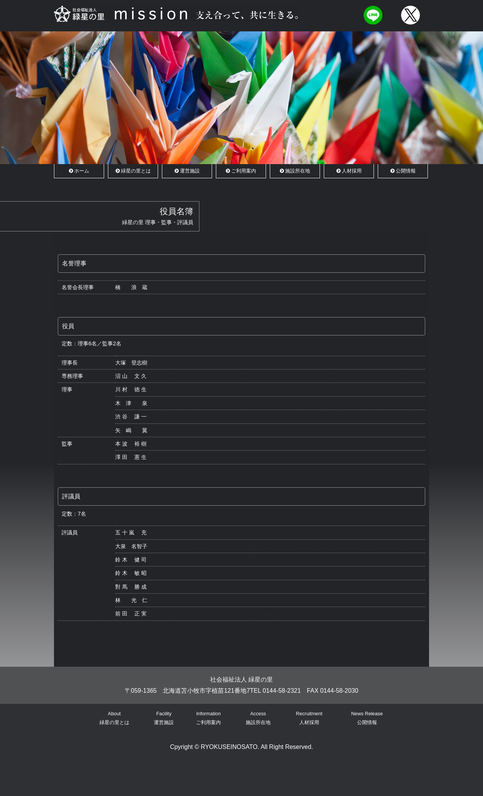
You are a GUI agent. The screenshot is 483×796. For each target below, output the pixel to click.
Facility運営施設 (164, 718)
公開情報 (403, 171)
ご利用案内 (241, 171)
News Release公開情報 (367, 718)
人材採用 (349, 171)
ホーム (79, 171)
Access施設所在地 (258, 718)
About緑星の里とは (114, 718)
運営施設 (187, 171)
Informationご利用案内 (208, 718)
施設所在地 (295, 171)
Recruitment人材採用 (309, 718)
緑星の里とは (133, 171)
